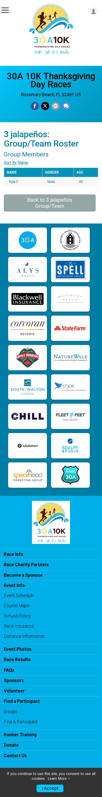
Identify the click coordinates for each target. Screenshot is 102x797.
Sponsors (14, 680)
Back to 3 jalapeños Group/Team (49, 203)
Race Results (17, 659)
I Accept (50, 788)
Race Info (13, 554)
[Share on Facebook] (35, 106)
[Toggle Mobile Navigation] (5, 10)
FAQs (9, 670)
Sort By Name (16, 162)
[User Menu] (93, 11)
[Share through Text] (66, 106)
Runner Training (20, 734)
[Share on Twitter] (45, 106)
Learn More (57, 778)
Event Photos (17, 649)
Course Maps (16, 605)
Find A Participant (21, 721)
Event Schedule (19, 595)
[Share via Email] (56, 106)
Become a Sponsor (23, 575)
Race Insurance (19, 626)
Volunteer (14, 690)
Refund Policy (17, 616)
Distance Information (24, 636)
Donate (11, 745)
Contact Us (15, 755)
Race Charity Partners (26, 564)
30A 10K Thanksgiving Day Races (51, 80)
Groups (10, 711)
